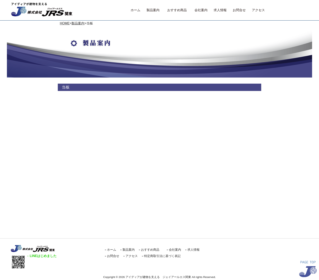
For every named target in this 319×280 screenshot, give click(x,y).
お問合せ (113, 256)
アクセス (132, 256)
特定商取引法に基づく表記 (162, 256)
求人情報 (193, 249)
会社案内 (175, 249)
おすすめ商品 (151, 249)
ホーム (111, 249)
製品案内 (77, 23)
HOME (65, 23)
